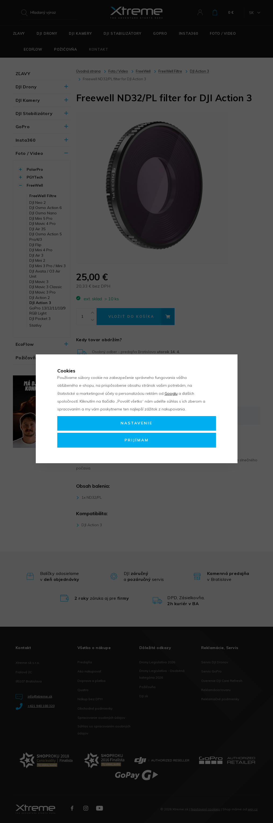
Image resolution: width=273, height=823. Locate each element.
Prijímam (137, 440)
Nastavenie (136, 423)
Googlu (171, 393)
